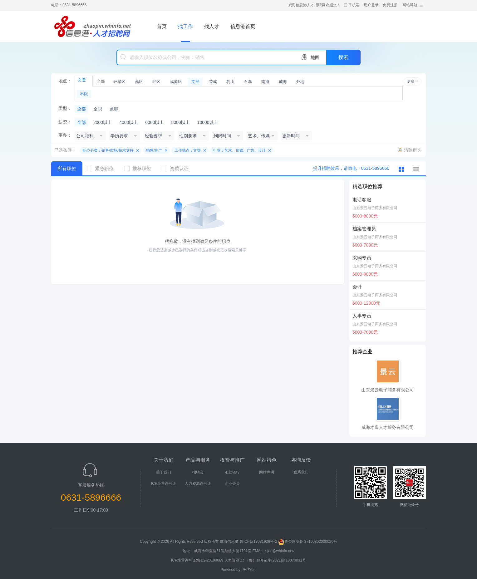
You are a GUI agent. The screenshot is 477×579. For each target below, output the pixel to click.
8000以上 (180, 122)
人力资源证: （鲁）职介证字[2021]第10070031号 (265, 560)
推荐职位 (140, 168)
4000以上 (128, 122)
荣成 (213, 81)
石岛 (248, 81)
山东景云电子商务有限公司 (374, 208)
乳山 (230, 81)
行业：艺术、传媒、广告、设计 (239, 150)
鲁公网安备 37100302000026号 (307, 541)
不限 (84, 93)
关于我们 (163, 472)
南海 (265, 81)
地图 (315, 57)
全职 (97, 108)
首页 (162, 26)
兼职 (114, 108)
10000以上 (207, 122)
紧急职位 (103, 168)
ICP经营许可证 (163, 483)
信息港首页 (242, 26)
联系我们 (300, 472)
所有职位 (66, 168)
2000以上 (102, 122)
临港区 (176, 81)
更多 (411, 81)
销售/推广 (154, 150)
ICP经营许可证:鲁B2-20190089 (197, 560)
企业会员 (232, 483)
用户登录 (371, 5)
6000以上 (154, 122)
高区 (139, 81)
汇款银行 (232, 472)
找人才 (211, 26)
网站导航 (409, 5)
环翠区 (119, 81)
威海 (283, 81)
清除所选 (412, 150)
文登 (195, 81)
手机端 (354, 5)
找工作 (185, 26)
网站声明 (266, 472)
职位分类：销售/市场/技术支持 (108, 150)
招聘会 (198, 472)
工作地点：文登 (188, 150)
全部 (101, 81)
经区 (156, 81)
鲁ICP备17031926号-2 (258, 541)
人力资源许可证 (198, 483)
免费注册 (390, 5)
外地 (300, 81)
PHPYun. (249, 569)
